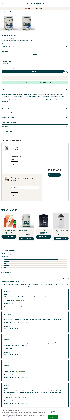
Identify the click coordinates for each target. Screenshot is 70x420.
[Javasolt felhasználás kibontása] (35, 117)
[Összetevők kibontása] (35, 127)
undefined (35, 46)
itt (8, 416)
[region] (35, 414)
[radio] (35, 55)
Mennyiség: (5, 63)
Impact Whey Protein (9, 230)
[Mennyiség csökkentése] (3, 67)
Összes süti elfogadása (53, 417)
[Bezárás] (68, 414)
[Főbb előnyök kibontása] (35, 108)
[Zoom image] (16, 16)
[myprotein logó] (35, 3)
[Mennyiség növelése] (12, 67)
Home (1, 12)
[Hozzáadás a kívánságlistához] (66, 71)
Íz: (2, 43)
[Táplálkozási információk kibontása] (35, 122)
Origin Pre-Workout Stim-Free (26, 231)
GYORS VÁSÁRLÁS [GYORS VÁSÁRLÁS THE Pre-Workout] (43, 237)
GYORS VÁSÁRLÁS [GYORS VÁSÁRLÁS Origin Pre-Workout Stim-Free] (26, 238)
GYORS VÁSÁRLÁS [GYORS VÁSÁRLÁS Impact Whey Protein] (9, 237)
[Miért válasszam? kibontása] (35, 113)
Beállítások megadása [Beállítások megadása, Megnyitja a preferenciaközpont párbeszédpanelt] (53, 412)
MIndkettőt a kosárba (54, 174)
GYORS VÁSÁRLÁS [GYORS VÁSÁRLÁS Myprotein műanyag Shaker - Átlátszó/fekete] (61, 238)
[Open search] (8, 3)
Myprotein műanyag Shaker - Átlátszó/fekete (61, 231)
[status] (8, 67)
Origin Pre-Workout (9, 12)
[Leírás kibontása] (35, 89)
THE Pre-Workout (43, 230)
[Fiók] (63, 3)
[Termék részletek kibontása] (35, 131)
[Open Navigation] (2, 3)
